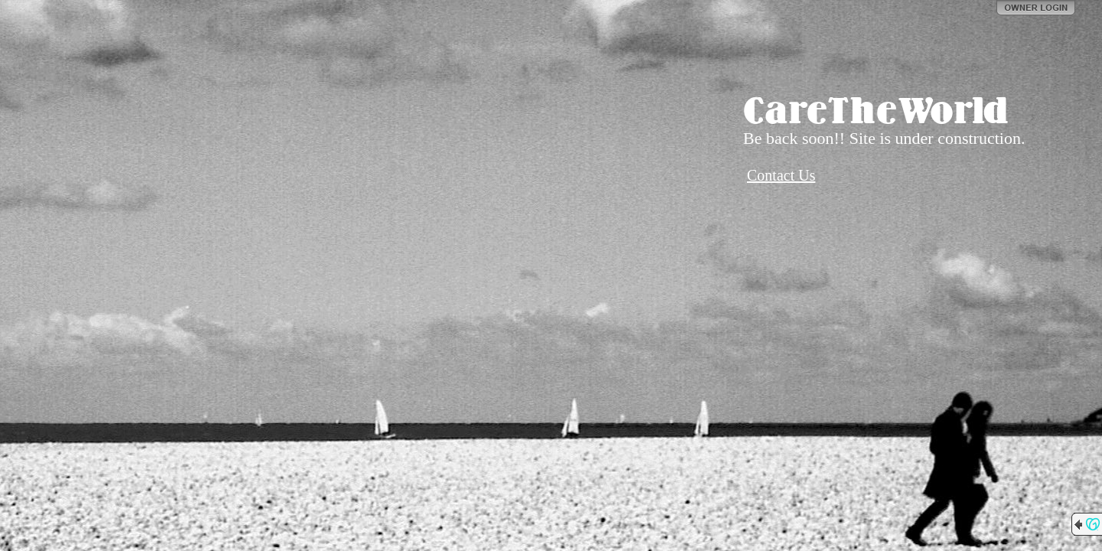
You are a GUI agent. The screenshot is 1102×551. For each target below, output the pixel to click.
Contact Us (781, 175)
